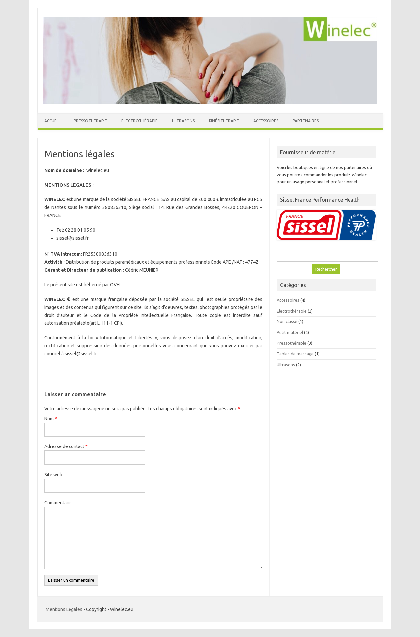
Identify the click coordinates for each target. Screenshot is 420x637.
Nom (50, 418)
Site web (53, 474)
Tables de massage (295, 353)
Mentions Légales (64, 609)
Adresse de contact (66, 446)
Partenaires (306, 121)
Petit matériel (290, 332)
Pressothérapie (90, 121)
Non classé (287, 321)
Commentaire (58, 502)
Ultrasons (183, 121)
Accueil (52, 121)
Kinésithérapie (224, 121)
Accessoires (265, 121)
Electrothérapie (139, 121)
